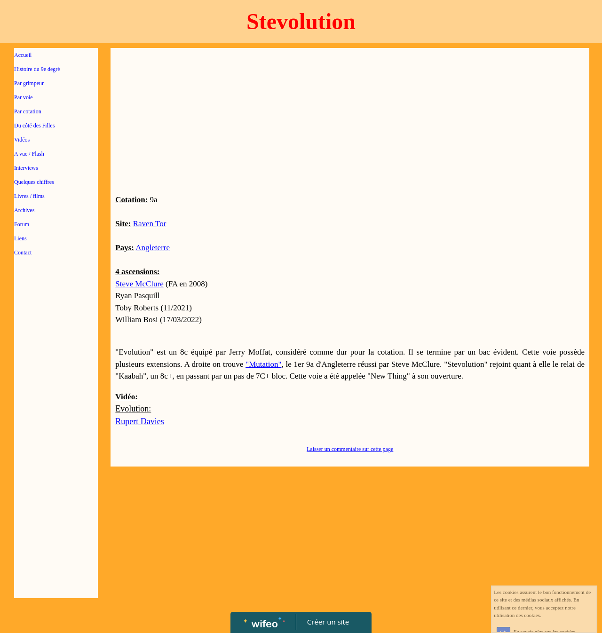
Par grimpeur (29, 83)
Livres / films (29, 196)
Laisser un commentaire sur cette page (350, 449)
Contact (23, 252)
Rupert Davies (139, 421)
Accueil (23, 55)
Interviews (26, 168)
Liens (20, 238)
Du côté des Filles (34, 125)
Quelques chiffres (34, 182)
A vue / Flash (29, 153)
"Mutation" (263, 364)
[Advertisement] (56, 452)
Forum (21, 224)
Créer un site (328, 621)
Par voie (23, 97)
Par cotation (27, 111)
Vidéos (22, 139)
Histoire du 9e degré (37, 69)
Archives (24, 210)
